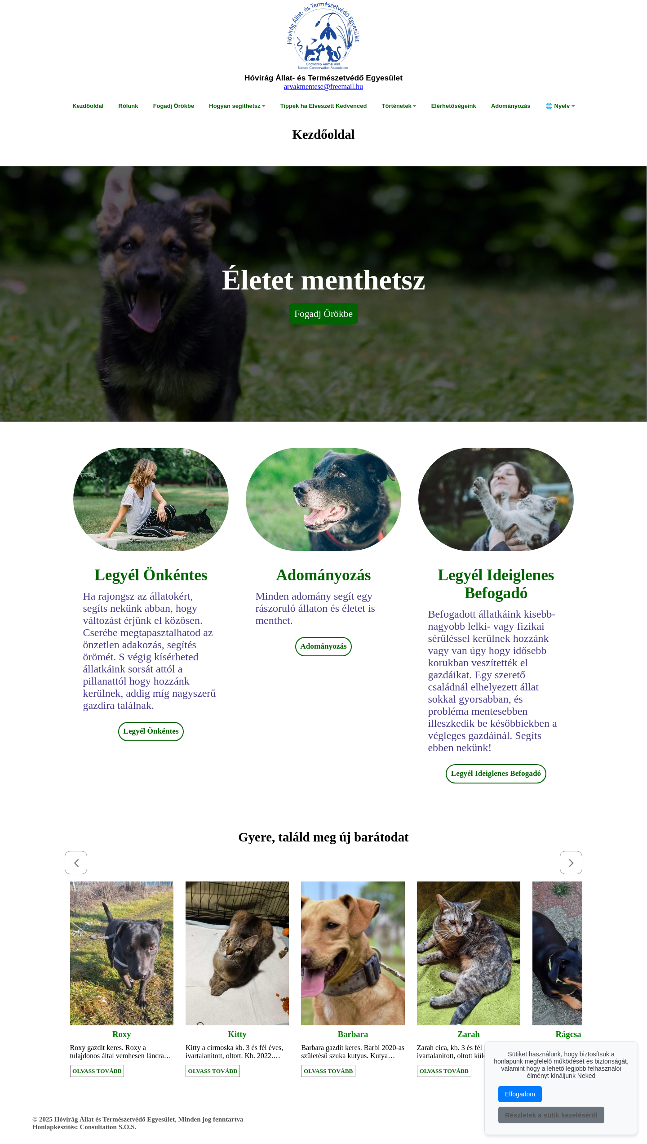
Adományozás (511, 105)
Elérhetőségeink (453, 105)
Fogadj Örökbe (173, 105)
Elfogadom (520, 1094)
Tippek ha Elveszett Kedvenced (323, 105)
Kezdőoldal (87, 105)
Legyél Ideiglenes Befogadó (496, 773)
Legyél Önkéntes (150, 731)
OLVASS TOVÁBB (97, 1071)
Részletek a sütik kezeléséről (551, 1115)
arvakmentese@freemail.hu (323, 86)
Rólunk (128, 105)
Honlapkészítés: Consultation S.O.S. (84, 1127)
